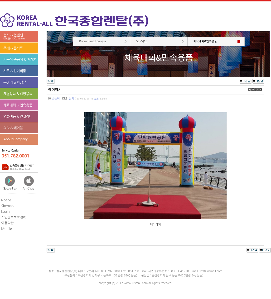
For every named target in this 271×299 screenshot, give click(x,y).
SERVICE (141, 41)
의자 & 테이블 (13, 128)
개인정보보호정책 (13, 217)
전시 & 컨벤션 (19, 36)
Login (5, 211)
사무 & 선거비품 (14, 71)
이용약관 (7, 223)
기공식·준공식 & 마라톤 (19, 59)
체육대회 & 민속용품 (17, 105)
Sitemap (7, 206)
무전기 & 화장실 (14, 82)
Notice (6, 200)
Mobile (6, 228)
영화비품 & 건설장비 (17, 116)
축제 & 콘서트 (13, 48)
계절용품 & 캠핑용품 (17, 93)
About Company (15, 139)
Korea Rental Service (92, 41)
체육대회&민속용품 (205, 41)
